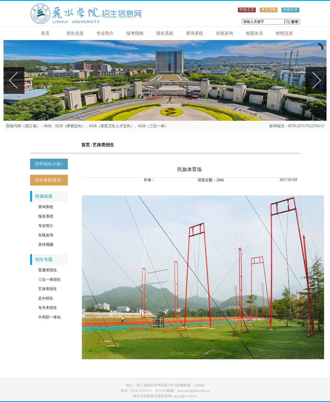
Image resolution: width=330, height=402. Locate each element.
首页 (85, 145)
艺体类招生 (103, 145)
